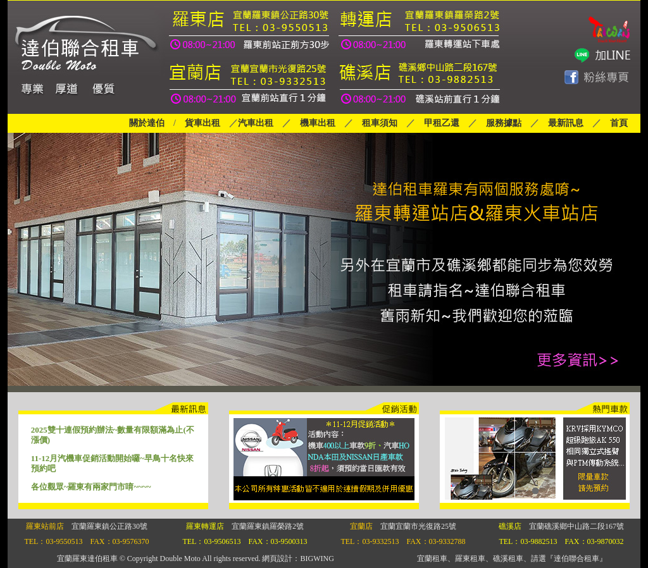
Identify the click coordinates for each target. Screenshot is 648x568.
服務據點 (499, 123)
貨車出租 (202, 123)
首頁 (619, 123)
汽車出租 (255, 123)
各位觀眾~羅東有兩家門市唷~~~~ (91, 486)
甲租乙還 (441, 123)
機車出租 (317, 123)
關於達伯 (147, 123)
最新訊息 (565, 123)
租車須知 (379, 123)
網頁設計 (277, 558)
